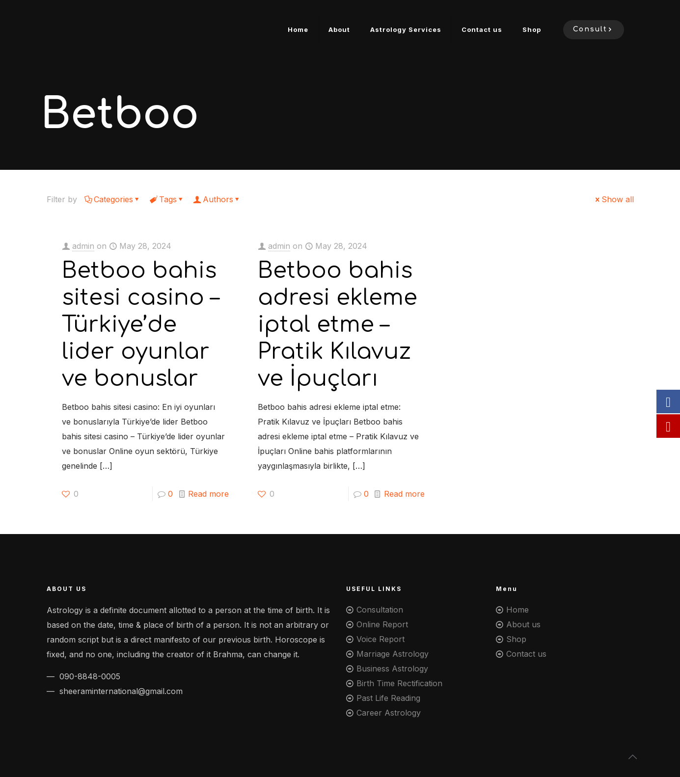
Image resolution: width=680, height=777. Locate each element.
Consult (593, 29)
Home (517, 610)
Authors (217, 199)
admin (83, 246)
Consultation (379, 610)
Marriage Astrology (392, 654)
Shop (516, 639)
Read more (208, 494)
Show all (614, 199)
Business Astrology (392, 668)
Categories (112, 199)
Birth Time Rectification (399, 683)
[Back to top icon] (633, 757)
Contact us (526, 654)
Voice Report (380, 639)
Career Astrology (388, 713)
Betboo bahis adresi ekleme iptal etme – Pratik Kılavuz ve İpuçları (337, 324)
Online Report (382, 624)
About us (523, 624)
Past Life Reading (388, 698)
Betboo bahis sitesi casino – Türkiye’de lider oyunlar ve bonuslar (140, 324)
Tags (167, 199)
